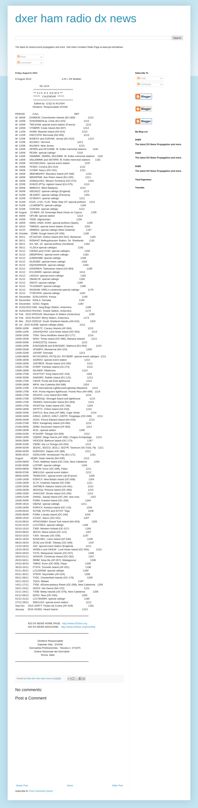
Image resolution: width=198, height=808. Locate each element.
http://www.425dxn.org (74, 623)
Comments (24, 62)
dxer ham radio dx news (76, 18)
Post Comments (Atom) (41, 791)
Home (70, 785)
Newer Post (22, 785)
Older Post (117, 785)
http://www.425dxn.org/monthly (78, 626)
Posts (21, 56)
